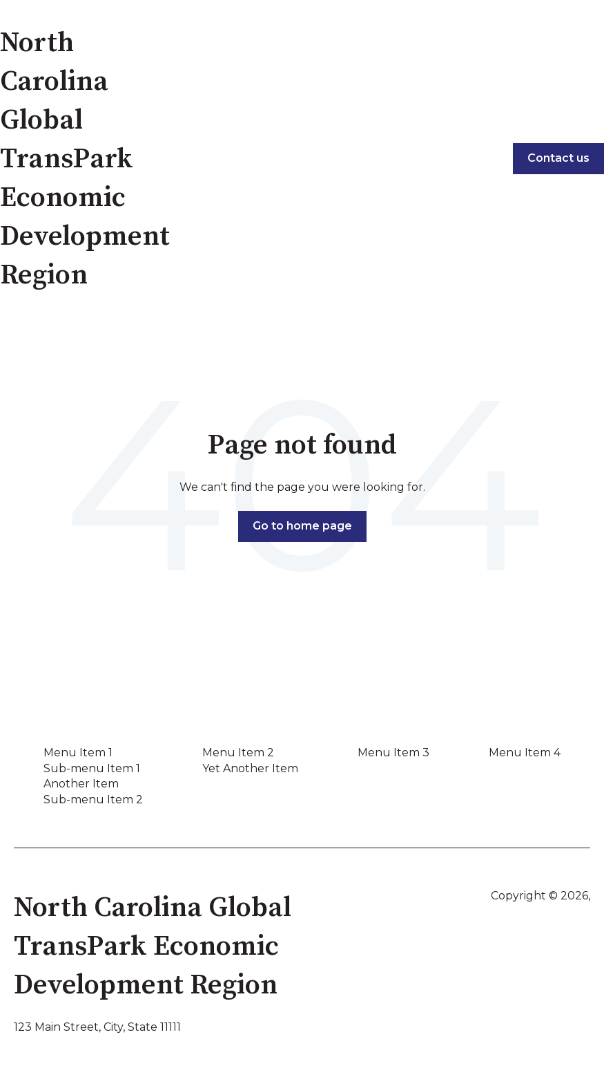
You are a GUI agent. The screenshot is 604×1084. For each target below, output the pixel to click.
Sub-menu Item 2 (93, 799)
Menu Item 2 (238, 752)
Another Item (81, 783)
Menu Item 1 (78, 752)
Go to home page (302, 525)
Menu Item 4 (525, 752)
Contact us (558, 158)
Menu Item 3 (393, 752)
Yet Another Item (250, 768)
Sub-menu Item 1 (91, 768)
